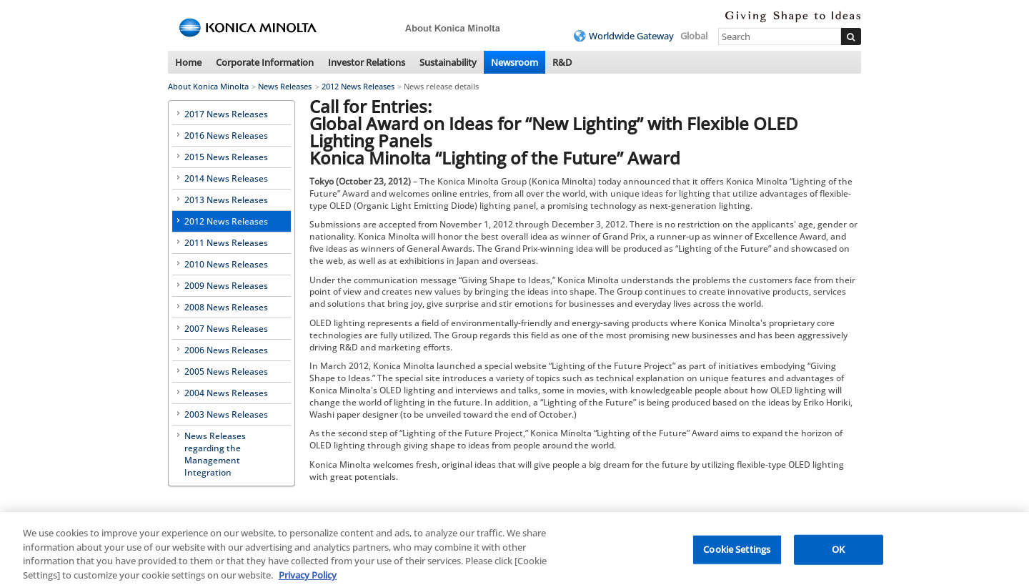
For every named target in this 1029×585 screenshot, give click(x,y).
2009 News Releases (226, 286)
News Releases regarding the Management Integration (215, 454)
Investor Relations (366, 62)
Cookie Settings (736, 553)
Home (188, 62)
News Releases (285, 86)
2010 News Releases (226, 264)
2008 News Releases (226, 307)
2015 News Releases (226, 157)
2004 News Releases (226, 393)
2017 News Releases (226, 114)
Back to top (838, 515)
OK (838, 553)
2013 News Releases (226, 200)
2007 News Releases (226, 329)
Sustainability (448, 62)
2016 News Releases (226, 135)
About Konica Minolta (208, 86)
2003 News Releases (226, 414)
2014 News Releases (226, 178)
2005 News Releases (226, 371)
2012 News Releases (358, 86)
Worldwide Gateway (631, 35)
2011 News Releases (226, 243)
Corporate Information (265, 62)
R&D (562, 62)
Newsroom (514, 62)
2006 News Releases (226, 350)
